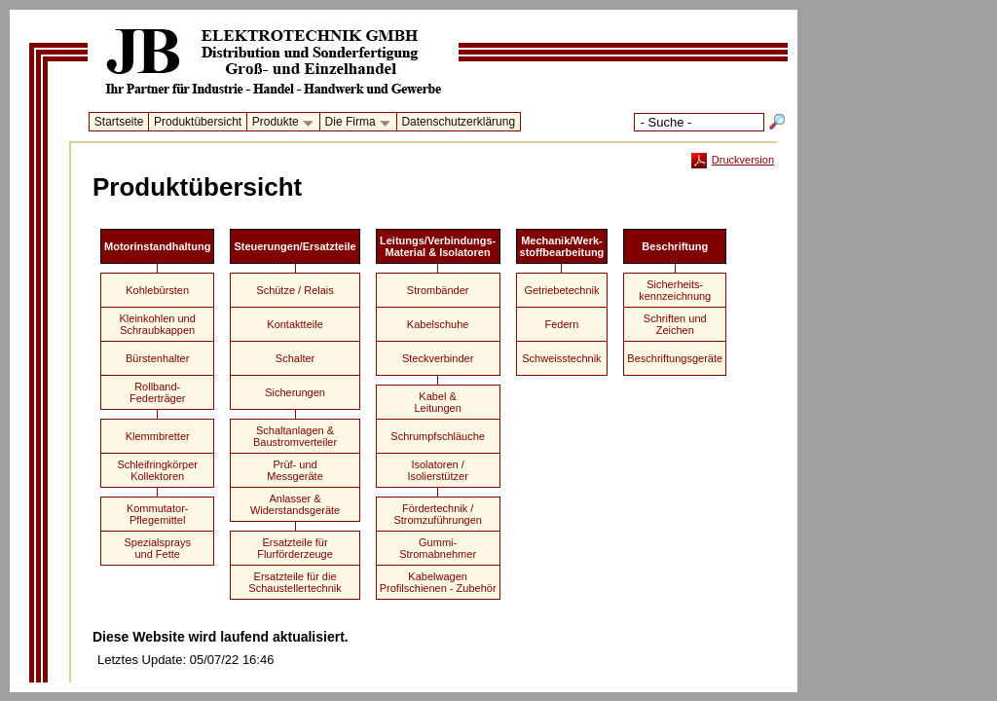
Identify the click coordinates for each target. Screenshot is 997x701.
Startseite (119, 122)
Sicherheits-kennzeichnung (675, 290)
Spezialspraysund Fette (157, 548)
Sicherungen (295, 392)
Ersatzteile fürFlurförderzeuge (295, 548)
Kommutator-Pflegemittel (158, 514)
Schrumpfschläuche (437, 436)
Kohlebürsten (157, 290)
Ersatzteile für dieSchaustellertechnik (294, 582)
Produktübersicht (197, 122)
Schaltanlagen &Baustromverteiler (295, 436)
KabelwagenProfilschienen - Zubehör (438, 582)
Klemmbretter (158, 436)
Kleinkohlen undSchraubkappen (158, 324)
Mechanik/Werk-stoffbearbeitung (562, 246)
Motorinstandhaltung (157, 246)
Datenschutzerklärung (458, 122)
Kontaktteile (294, 324)
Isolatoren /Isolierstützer (437, 470)
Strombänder (438, 290)
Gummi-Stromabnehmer (437, 548)
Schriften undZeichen (675, 324)
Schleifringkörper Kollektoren (157, 470)
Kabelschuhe (438, 324)
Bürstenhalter (157, 358)
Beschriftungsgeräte (674, 358)
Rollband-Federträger (157, 392)
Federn (562, 324)
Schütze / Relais (294, 290)
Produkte (279, 122)
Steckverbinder (437, 358)
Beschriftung (675, 246)
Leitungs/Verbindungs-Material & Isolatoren (438, 246)
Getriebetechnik (561, 290)
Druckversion (732, 160)
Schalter (295, 358)
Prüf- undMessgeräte (294, 470)
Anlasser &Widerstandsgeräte (295, 504)
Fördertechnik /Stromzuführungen (437, 514)
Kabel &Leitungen (437, 402)
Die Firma (354, 122)
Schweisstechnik (561, 358)
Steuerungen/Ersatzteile (294, 246)
